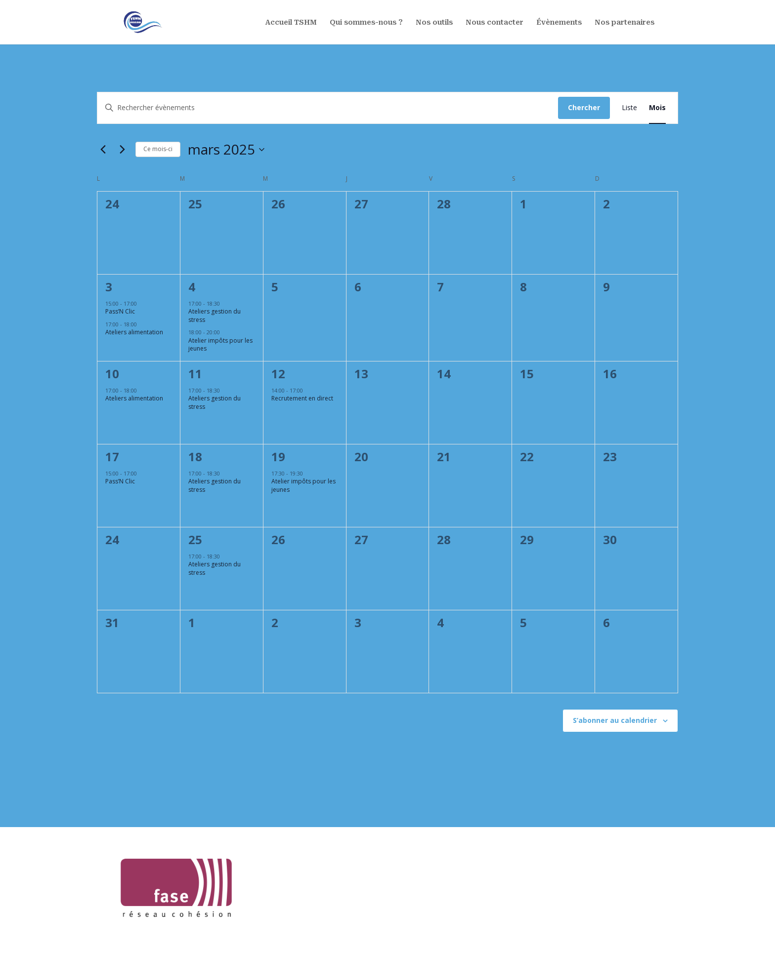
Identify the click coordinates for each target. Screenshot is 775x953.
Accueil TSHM (291, 22)
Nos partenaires (624, 22)
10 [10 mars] (112, 373)
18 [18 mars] (195, 456)
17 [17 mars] (112, 456)
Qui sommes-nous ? (366, 22)
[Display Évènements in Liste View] (629, 107)
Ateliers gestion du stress (214, 315)
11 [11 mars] (195, 373)
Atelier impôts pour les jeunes (220, 344)
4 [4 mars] (191, 286)
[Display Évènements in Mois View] (657, 107)
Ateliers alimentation (134, 332)
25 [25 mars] (195, 539)
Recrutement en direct (302, 398)
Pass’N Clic (120, 311)
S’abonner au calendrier (615, 720)
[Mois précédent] (103, 150)
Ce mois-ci (157, 149)
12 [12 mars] (278, 373)
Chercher (584, 107)
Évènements (559, 22)
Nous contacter (494, 22)
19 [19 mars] (278, 456)
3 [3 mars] (108, 286)
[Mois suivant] (122, 150)
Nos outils (434, 22)
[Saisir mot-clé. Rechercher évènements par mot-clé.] (327, 107)
